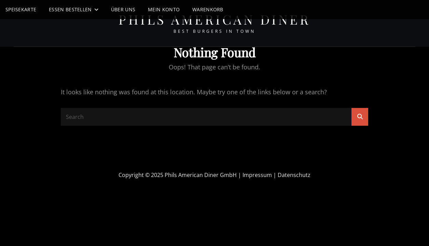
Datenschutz (294, 175)
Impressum (257, 175)
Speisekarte (20, 9)
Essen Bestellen (70, 9)
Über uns (123, 9)
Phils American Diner (214, 19)
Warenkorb (207, 9)
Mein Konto (164, 9)
